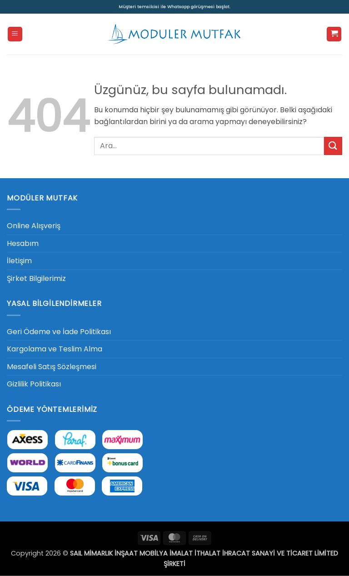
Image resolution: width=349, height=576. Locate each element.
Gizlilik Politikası (34, 384)
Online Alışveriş (33, 225)
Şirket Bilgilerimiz (36, 278)
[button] (15, 34)
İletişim (19, 260)
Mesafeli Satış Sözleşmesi (51, 366)
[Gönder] (333, 146)
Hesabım (23, 243)
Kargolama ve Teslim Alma (54, 349)
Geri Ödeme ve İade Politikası (59, 331)
